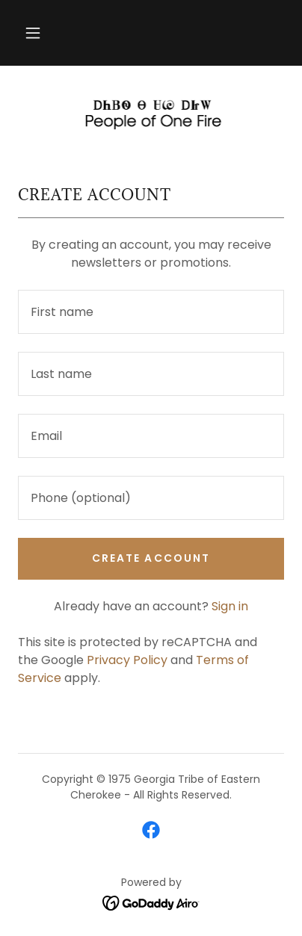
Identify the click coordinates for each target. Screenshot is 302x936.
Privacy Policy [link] (127, 660)
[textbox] (151, 312)
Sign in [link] (230, 606)
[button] (33, 33)
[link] (151, 113)
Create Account (150, 558)
